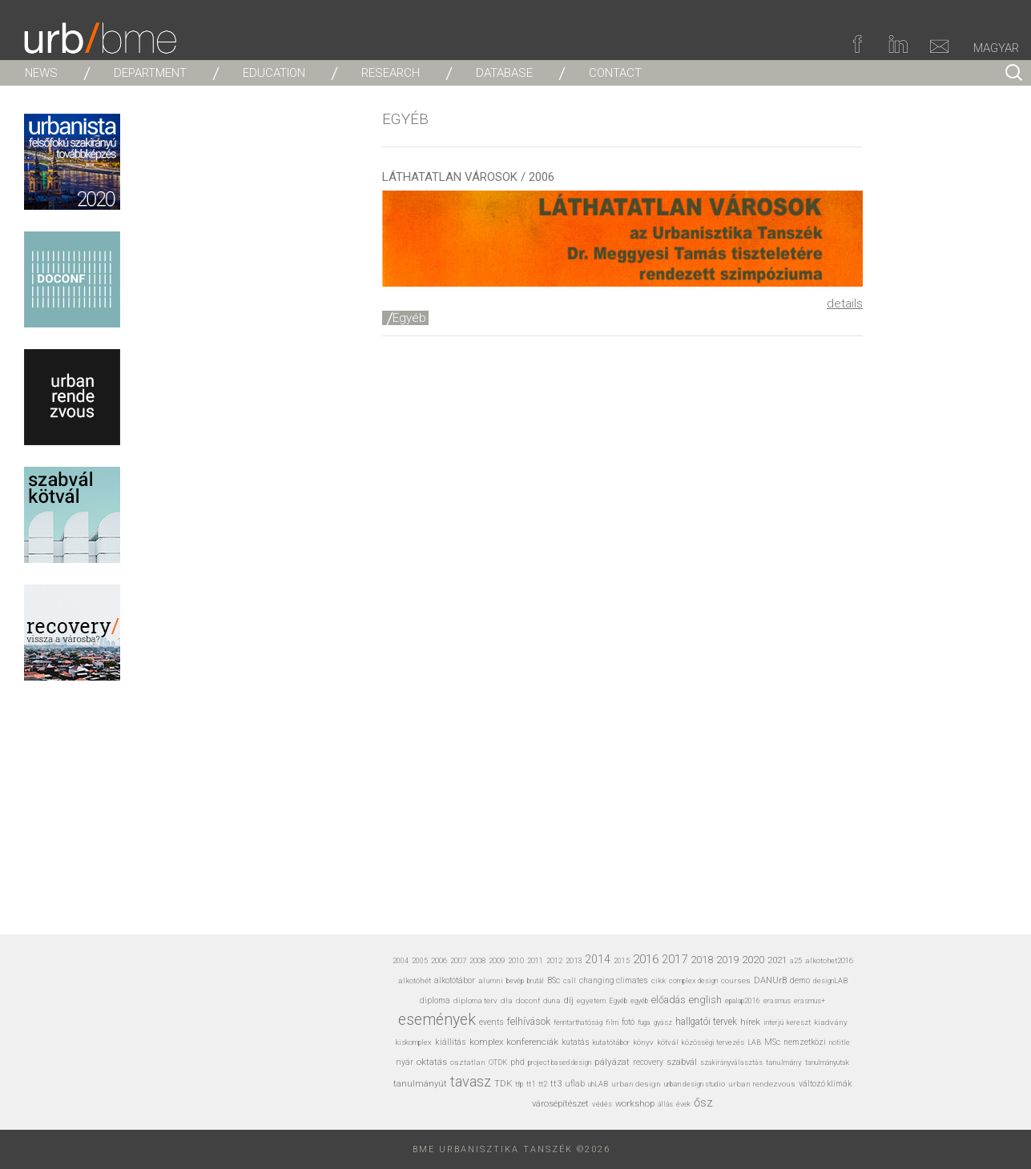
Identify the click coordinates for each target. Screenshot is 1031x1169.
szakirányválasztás (731, 1063)
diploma (435, 1000)
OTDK (498, 1063)
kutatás (576, 1042)
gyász (663, 1022)
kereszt (799, 1022)
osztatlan (467, 1062)
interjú (773, 1022)
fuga (644, 1022)
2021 (777, 960)
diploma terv (475, 1000)
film (612, 1022)
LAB (754, 1042)
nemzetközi (804, 1042)
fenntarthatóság (578, 1022)
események (437, 1019)
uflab (575, 1084)
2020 (753, 959)
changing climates (613, 980)
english (705, 1000)
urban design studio (694, 1083)
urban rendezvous (761, 1083)
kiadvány (831, 1022)
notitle (839, 1042)
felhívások (528, 1021)
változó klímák (825, 1083)
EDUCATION (274, 73)
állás (665, 1104)
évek (683, 1104)
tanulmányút (420, 1084)
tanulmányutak (827, 1062)
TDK (503, 1083)
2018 (702, 960)
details (845, 303)
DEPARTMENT (150, 73)
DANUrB (770, 980)
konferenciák (532, 1041)
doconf (528, 1000)
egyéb (639, 1001)
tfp (519, 1084)
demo (800, 980)
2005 (420, 961)
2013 (574, 960)
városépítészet (560, 1104)
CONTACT (615, 73)
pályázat (612, 1061)
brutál (535, 981)
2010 (516, 960)
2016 (645, 959)
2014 (597, 959)
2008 (477, 960)
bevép (515, 980)
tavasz (470, 1081)
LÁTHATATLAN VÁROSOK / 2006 (468, 177)
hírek (750, 1021)
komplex (486, 1042)
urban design (636, 1083)
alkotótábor (454, 980)
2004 (401, 961)
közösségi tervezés (713, 1042)
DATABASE (504, 73)
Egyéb (409, 318)
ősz (703, 1102)
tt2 (542, 1083)
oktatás (432, 1062)
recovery (648, 1062)
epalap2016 (742, 1001)
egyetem (591, 1000)
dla (507, 1000)
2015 (622, 961)
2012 (554, 960)
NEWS (41, 73)
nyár (404, 1062)
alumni (490, 980)
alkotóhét (414, 980)
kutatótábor (611, 1042)
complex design (693, 980)
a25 (796, 960)
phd (517, 1062)
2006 (439, 960)
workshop (634, 1104)
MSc (772, 1042)
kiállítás (450, 1042)
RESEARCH (390, 73)
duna (552, 1000)
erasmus (777, 1000)
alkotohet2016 (829, 960)
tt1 (530, 1083)
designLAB (830, 980)
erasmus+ (809, 1000)
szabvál (682, 1062)
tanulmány (784, 1062)
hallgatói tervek (706, 1021)
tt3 (556, 1084)
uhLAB (598, 1083)
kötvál (668, 1042)
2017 (674, 959)
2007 (458, 960)
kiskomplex (414, 1042)
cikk (658, 980)
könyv (643, 1042)
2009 (497, 960)
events (491, 1022)
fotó (628, 1022)
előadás (668, 1000)
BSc (553, 980)
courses (736, 980)
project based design (559, 1063)
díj (569, 1000)
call (569, 980)
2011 (535, 960)
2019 (727, 960)
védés (602, 1103)
